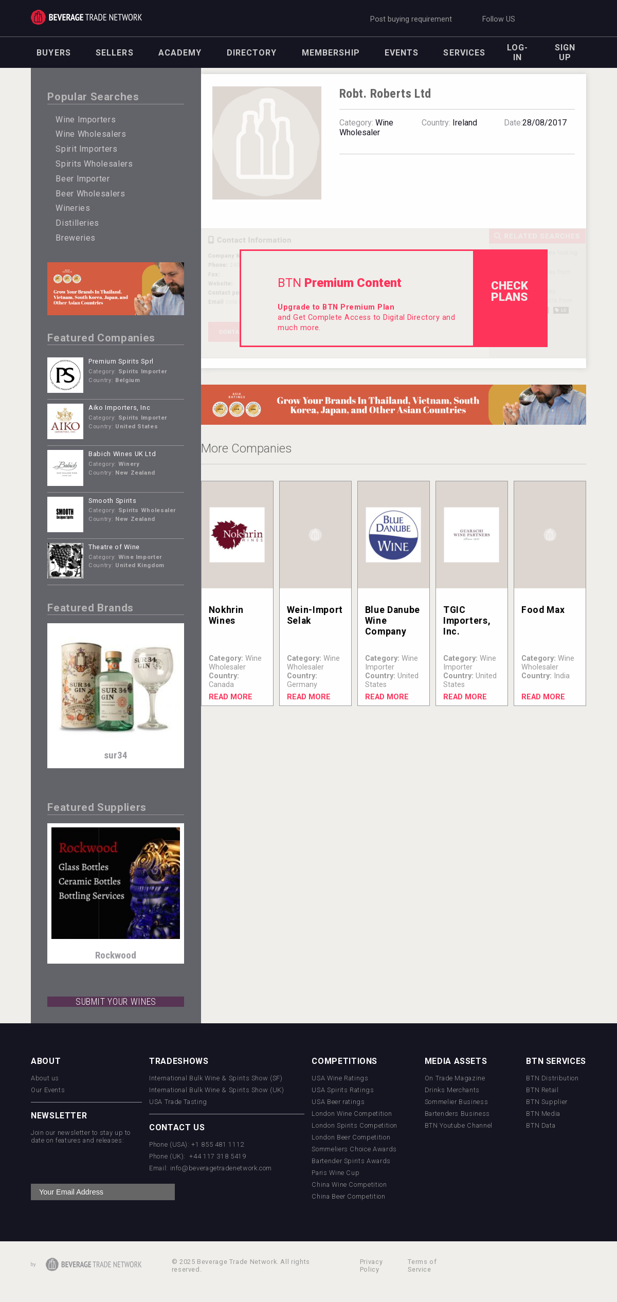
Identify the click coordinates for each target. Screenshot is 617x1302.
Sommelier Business (456, 1102)
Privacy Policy (371, 1265)
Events (402, 53)
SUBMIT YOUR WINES (116, 1002)
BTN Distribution (552, 1078)
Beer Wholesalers (90, 193)
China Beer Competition (348, 1196)
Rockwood (115, 955)
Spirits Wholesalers (94, 164)
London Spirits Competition (354, 1125)
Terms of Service (422, 1265)
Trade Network (86, 17)
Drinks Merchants (452, 1090)
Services (464, 53)
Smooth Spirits (112, 500)
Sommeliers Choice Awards (354, 1149)
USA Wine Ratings (340, 1078)
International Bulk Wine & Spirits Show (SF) (216, 1078)
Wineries (73, 208)
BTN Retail (542, 1090)
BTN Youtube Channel (459, 1125)
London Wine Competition (352, 1113)
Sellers (115, 53)
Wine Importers (86, 119)
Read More (230, 697)
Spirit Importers (86, 149)
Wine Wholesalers (91, 134)
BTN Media (543, 1113)
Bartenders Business (457, 1113)
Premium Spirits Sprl (121, 361)
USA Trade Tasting (178, 1102)
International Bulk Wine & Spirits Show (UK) (216, 1090)
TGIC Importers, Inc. (467, 621)
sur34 (116, 755)
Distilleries (77, 223)
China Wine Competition (349, 1184)
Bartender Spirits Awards (351, 1161)
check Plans (509, 291)
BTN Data (540, 1125)
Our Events (48, 1090)
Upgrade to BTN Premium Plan (336, 307)
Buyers (54, 53)
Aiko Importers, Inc (119, 407)
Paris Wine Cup (335, 1173)
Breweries (76, 238)
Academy (180, 53)
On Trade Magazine (455, 1078)
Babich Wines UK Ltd (122, 454)
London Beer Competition (351, 1137)
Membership (331, 53)
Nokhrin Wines (226, 615)
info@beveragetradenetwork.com (221, 1168)
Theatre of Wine (114, 547)
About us (45, 1078)
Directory (252, 53)
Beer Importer (83, 179)
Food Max (543, 610)
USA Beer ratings (338, 1102)
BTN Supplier (547, 1102)
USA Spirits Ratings (343, 1090)
